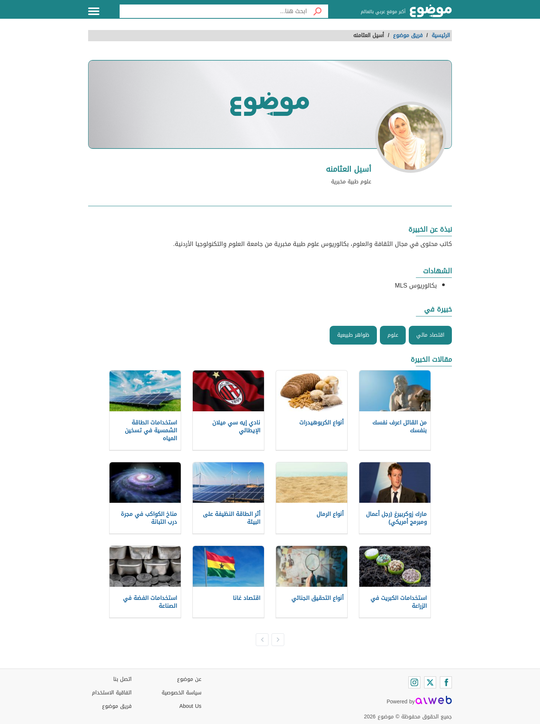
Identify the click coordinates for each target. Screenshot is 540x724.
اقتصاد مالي (430, 335)
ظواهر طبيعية (353, 335)
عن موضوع (189, 679)
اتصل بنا (122, 679)
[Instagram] (414, 682)
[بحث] (317, 11)
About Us (190, 706)
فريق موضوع (117, 706)
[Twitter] (430, 682)
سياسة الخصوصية (181, 693)
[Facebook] (446, 682)
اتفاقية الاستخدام (112, 693)
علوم (392, 335)
